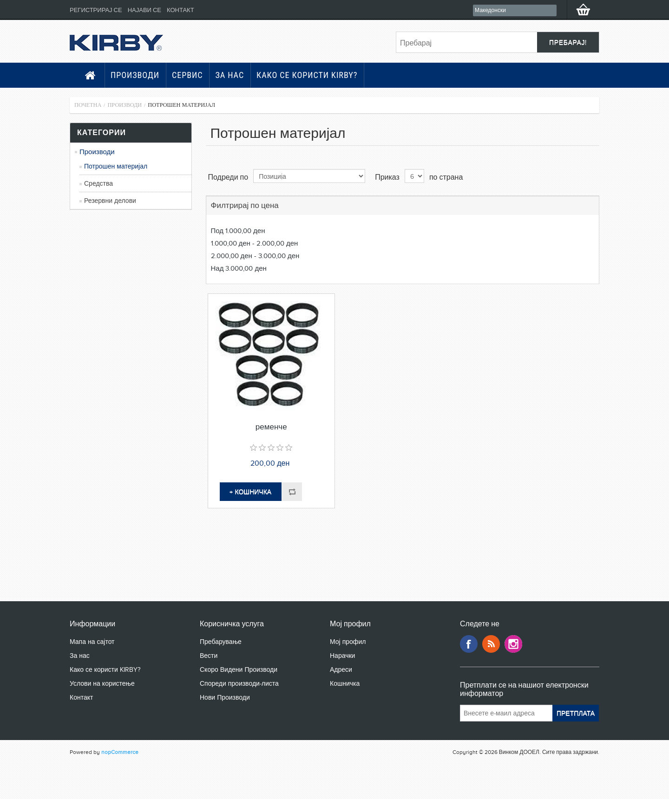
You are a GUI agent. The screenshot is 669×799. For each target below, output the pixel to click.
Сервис (187, 75)
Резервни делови (110, 200)
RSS (491, 644)
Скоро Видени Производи (238, 669)
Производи (135, 75)
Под (238, 230)
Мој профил (348, 641)
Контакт (180, 9)
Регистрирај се (96, 9)
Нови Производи (225, 697)
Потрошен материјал (115, 166)
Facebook (469, 644)
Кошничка (345, 683)
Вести (208, 655)
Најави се (144, 9)
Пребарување (221, 641)
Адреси (341, 669)
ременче (271, 426)
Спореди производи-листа (239, 683)
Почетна (87, 105)
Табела (574, 176)
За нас (229, 75)
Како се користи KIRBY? (306, 75)
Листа (591, 176)
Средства (98, 183)
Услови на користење (102, 683)
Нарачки (342, 655)
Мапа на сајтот (92, 641)
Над (239, 268)
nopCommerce (119, 752)
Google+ (513, 644)
